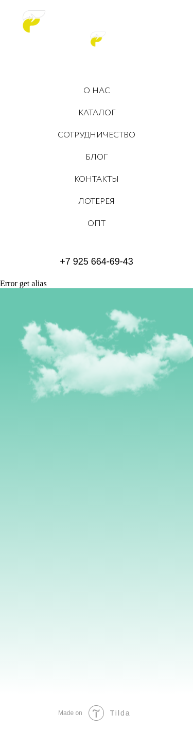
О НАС (96, 91)
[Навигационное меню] (177, 20)
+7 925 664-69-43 (96, 261)
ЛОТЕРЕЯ (96, 201)
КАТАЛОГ (96, 113)
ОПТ (96, 224)
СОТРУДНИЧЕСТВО (96, 135)
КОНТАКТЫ (96, 179)
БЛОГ (96, 157)
